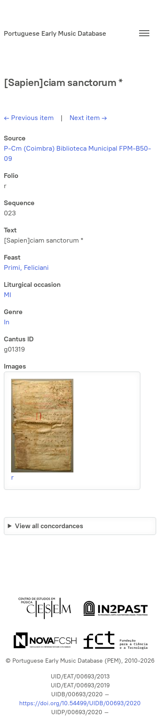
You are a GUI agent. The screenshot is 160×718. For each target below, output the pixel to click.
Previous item (29, 118)
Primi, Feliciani (26, 267)
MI (7, 295)
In (6, 322)
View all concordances (49, 526)
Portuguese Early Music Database (55, 33)
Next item (88, 118)
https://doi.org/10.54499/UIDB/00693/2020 (80, 703)
